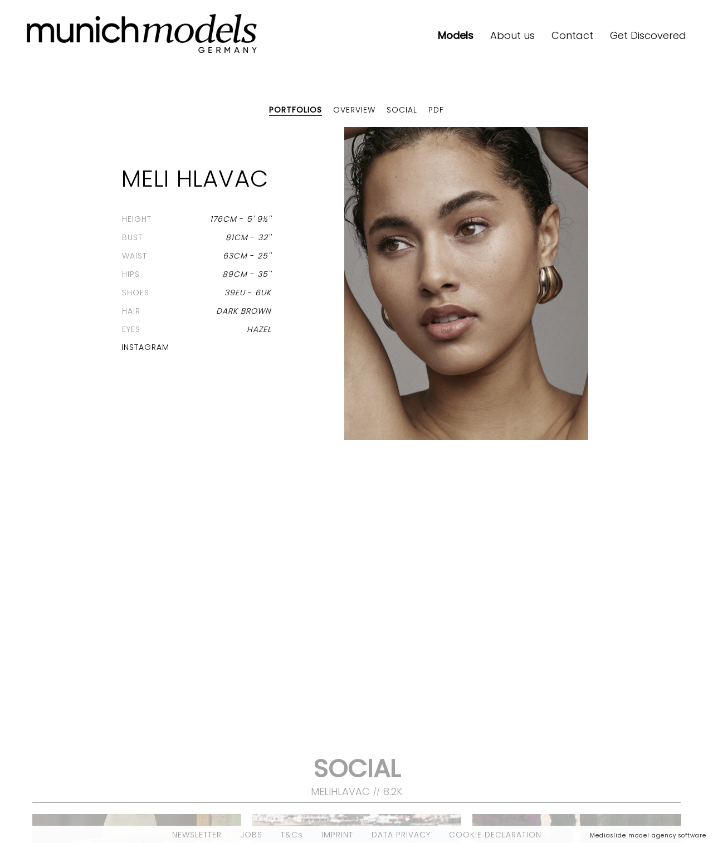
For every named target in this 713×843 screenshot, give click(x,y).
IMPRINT (337, 834)
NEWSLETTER (197, 834)
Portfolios (295, 109)
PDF (436, 109)
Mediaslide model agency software (648, 835)
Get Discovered (648, 35)
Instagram (145, 347)
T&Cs (292, 834)
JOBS (251, 834)
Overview (354, 109)
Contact (572, 35)
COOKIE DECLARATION (495, 834)
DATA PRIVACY (401, 834)
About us (512, 35)
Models (455, 35)
